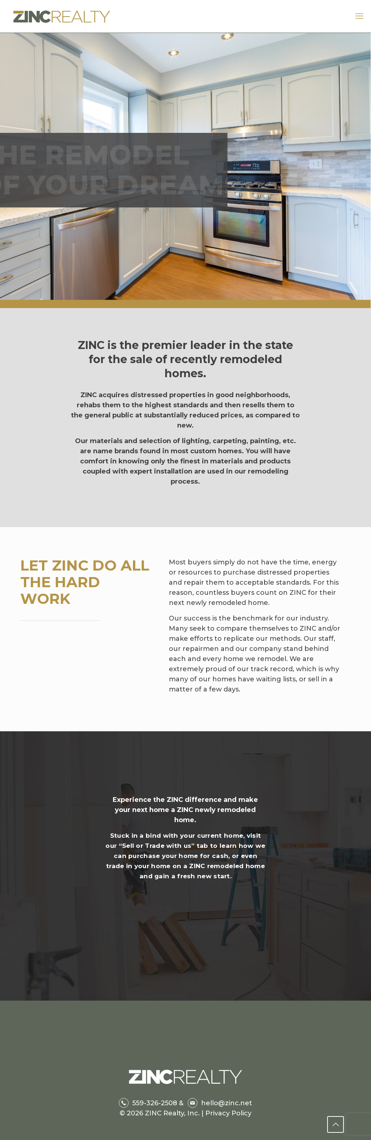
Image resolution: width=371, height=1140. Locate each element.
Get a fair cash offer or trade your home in (185, 925)
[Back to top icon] (335, 1124)
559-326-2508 (154, 1103)
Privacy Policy (227, 1113)
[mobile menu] (359, 16)
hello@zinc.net (226, 1103)
